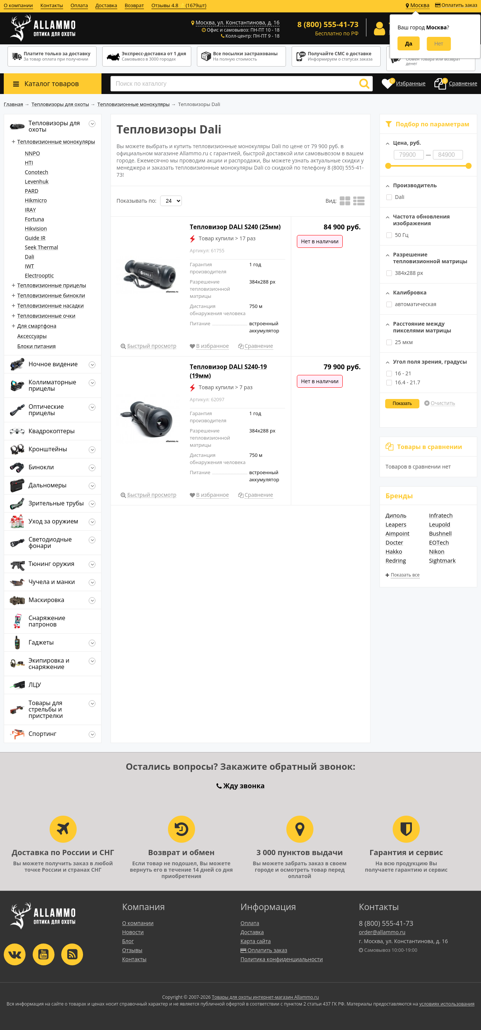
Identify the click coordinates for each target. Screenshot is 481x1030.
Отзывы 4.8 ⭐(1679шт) (178, 5)
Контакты (52, 5)
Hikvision (36, 228)
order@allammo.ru (382, 932)
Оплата (79, 5)
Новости (133, 932)
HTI (29, 162)
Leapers (396, 524)
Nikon (437, 551)
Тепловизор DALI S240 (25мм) (235, 227)
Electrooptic (39, 275)
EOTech (439, 542)
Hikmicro (36, 200)
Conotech (36, 172)
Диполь (396, 515)
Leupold (440, 524)
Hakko (394, 551)
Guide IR (35, 237)
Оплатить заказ (456, 5)
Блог (128, 941)
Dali (395, 196)
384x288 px (404, 272)
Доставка (106, 5)
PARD (31, 190)
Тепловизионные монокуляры (56, 141)
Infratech (441, 515)
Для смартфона (36, 325)
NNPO (32, 153)
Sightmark (442, 560)
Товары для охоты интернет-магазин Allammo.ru (265, 997)
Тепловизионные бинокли (51, 295)
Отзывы (132, 950)
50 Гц (397, 234)
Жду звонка (240, 785)
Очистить (443, 403)
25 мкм (399, 342)
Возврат (134, 5)
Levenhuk (36, 181)
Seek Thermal (41, 247)
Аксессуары (32, 336)
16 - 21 (398, 373)
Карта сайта (255, 941)
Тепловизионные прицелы (51, 285)
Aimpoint (398, 533)
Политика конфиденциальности (281, 959)
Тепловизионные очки (46, 315)
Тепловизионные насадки (50, 305)
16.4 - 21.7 (403, 382)
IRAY (30, 209)
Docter (394, 542)
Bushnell (440, 533)
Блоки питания (36, 346)
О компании (18, 5)
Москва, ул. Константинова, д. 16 (238, 22)
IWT (29, 266)
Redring (396, 560)
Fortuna (34, 219)
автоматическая (415, 304)
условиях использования (447, 1004)
